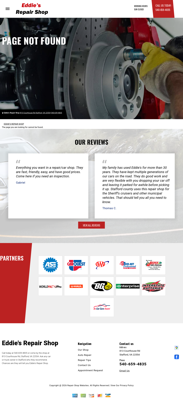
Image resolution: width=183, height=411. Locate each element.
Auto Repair (85, 355)
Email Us (124, 371)
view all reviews (91, 225)
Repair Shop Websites (78, 385)
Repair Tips (84, 360)
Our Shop (83, 349)
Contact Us (84, 365)
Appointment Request (90, 370)
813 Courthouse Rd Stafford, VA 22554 (35, 113)
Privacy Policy (127, 385)
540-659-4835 (163, 10)
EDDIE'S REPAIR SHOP (14, 124)
